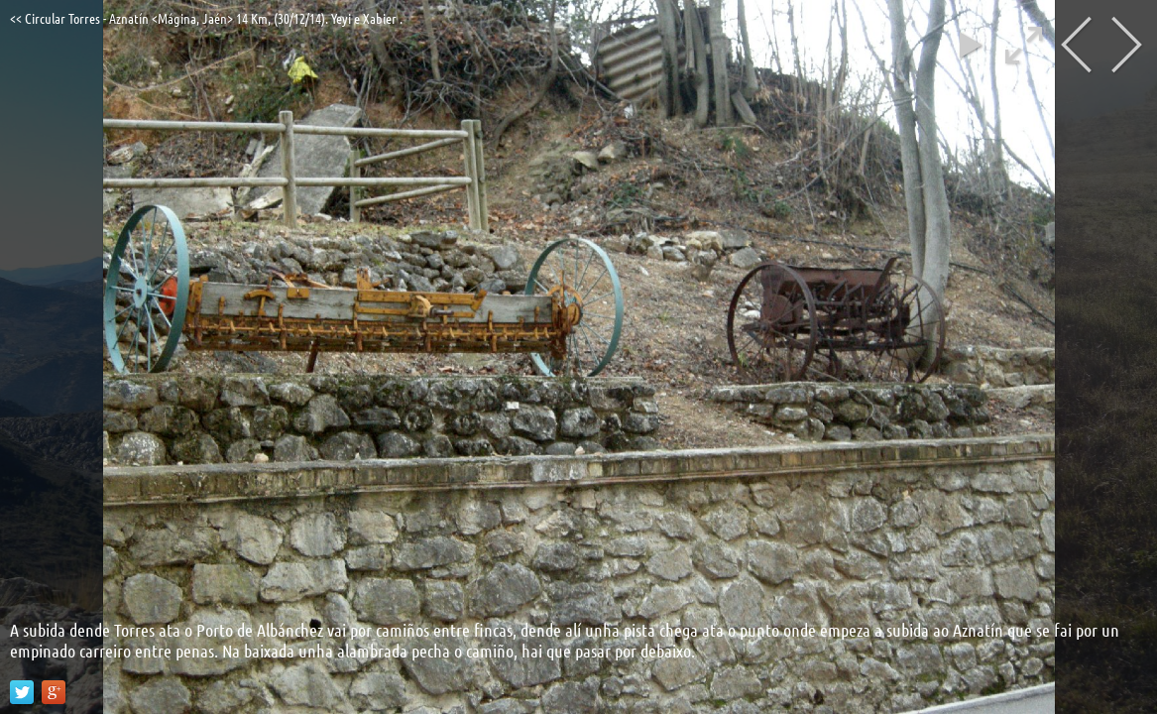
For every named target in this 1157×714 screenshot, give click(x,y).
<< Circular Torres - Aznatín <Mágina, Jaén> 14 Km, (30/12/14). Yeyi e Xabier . (206, 18)
